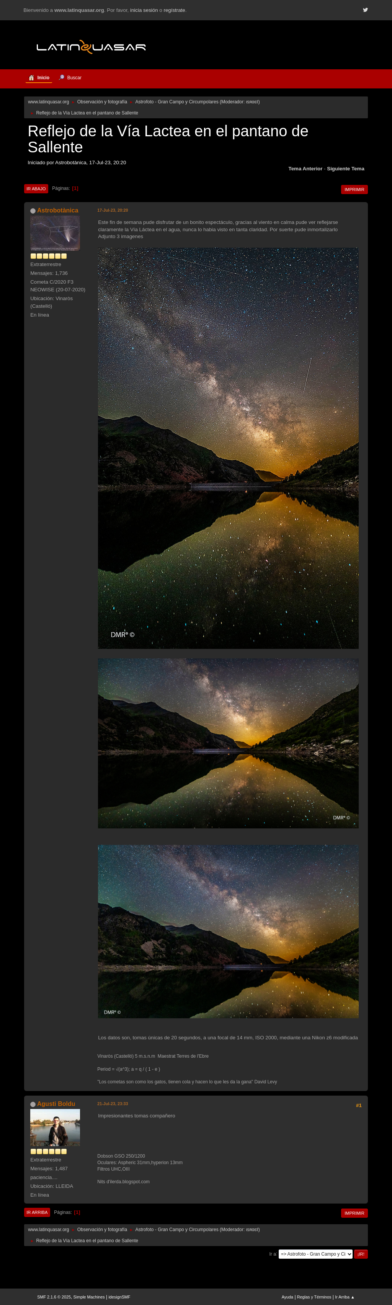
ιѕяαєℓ (252, 102)
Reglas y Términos (314, 1297)
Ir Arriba (36, 1212)
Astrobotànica (57, 210)
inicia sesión (144, 10)
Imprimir (354, 189)
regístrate (174, 10)
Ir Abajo (36, 188)
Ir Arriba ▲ (344, 1297)
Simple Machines (89, 1297)
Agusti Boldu (56, 1104)
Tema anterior (306, 168)
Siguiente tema (345, 168)
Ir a (273, 1253)
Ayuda (287, 1297)
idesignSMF (119, 1297)
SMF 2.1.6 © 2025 (54, 1297)
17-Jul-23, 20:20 (112, 210)
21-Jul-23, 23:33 (112, 1103)
